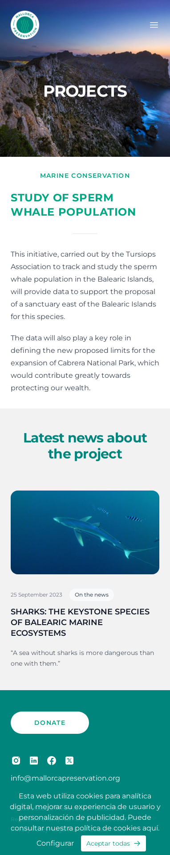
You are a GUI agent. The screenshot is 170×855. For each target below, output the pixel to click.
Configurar (55, 843)
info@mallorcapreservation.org (65, 778)
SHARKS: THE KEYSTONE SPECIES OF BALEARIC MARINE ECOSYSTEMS (80, 622)
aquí (150, 828)
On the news (92, 594)
